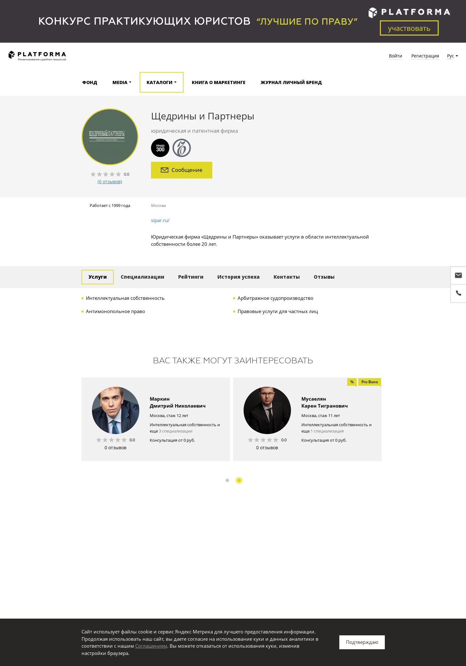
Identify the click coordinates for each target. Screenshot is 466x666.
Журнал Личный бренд (291, 82)
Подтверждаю (362, 642)
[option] (156, 419)
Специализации (142, 277)
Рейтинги (190, 277)
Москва (158, 205)
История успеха (238, 277)
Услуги (97, 277)
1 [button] (227, 480)
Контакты (287, 277)
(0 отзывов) (110, 182)
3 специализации (175, 431)
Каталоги (159, 82)
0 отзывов (115, 448)
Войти (395, 56)
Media (119, 82)
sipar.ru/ (160, 220)
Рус (450, 56)
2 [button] (239, 480)
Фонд (89, 82)
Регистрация (425, 56)
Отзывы (324, 277)
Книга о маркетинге (218, 82)
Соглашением (151, 646)
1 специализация (327, 431)
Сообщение (182, 169)
